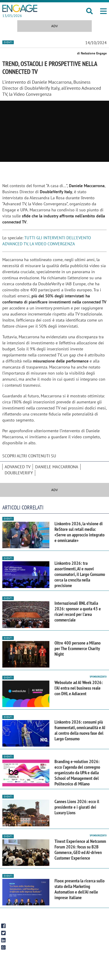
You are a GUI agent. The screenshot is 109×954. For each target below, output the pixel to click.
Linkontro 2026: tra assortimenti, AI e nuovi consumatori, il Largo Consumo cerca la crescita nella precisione (79, 574)
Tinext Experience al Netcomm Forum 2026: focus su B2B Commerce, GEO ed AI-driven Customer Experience (80, 849)
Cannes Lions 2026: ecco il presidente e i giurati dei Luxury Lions (76, 807)
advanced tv (18, 466)
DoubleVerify (19, 472)
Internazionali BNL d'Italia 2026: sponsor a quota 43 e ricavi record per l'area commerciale (77, 611)
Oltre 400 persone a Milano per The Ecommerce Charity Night (77, 648)
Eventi (8, 42)
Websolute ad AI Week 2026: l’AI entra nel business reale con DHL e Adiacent (78, 688)
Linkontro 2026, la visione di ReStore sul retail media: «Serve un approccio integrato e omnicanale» (79, 532)
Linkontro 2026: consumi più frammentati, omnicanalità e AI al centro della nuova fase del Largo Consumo (79, 730)
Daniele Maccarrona (56, 466)
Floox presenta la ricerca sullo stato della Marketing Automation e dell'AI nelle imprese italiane (79, 889)
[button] (103, 11)
